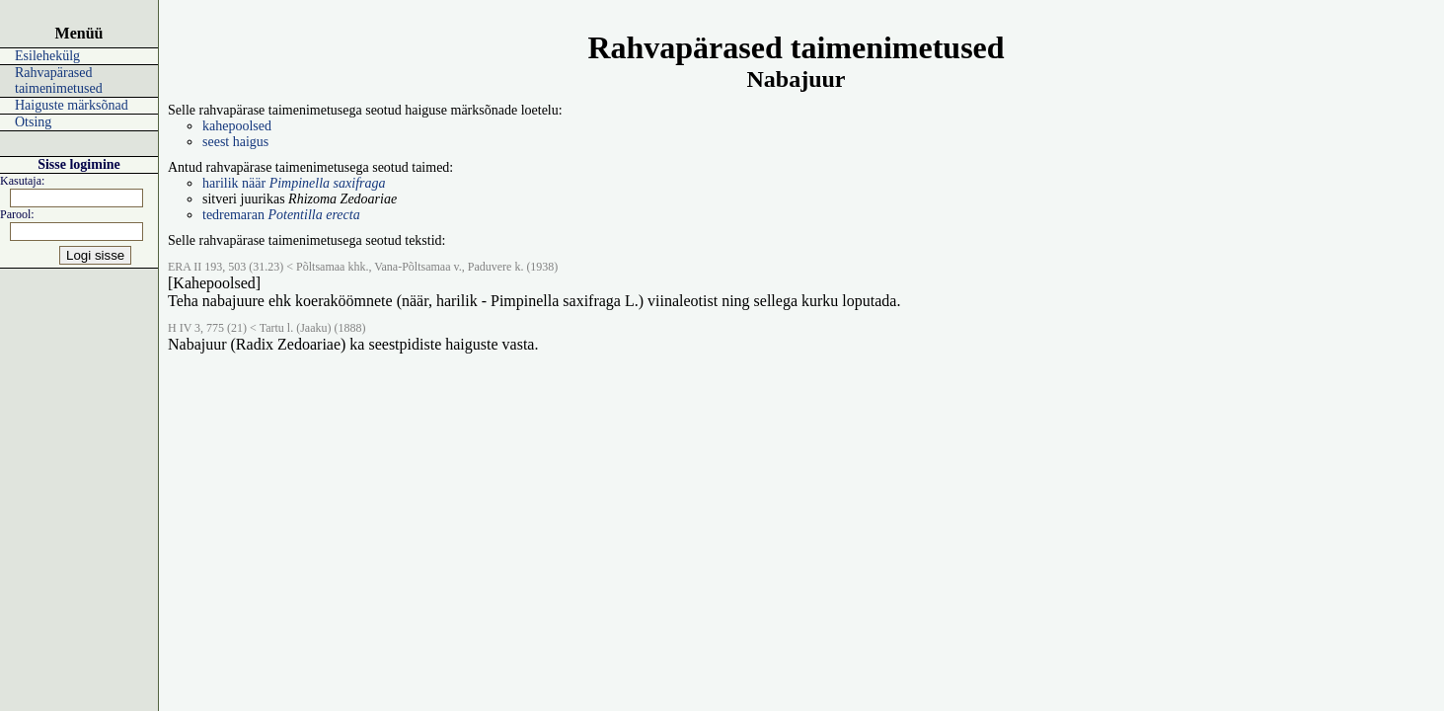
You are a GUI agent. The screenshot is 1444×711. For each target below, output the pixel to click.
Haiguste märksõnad (71, 105)
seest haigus (235, 141)
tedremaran (281, 214)
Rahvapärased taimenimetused (59, 80)
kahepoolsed (236, 125)
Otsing (33, 122)
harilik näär (293, 183)
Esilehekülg (47, 55)
